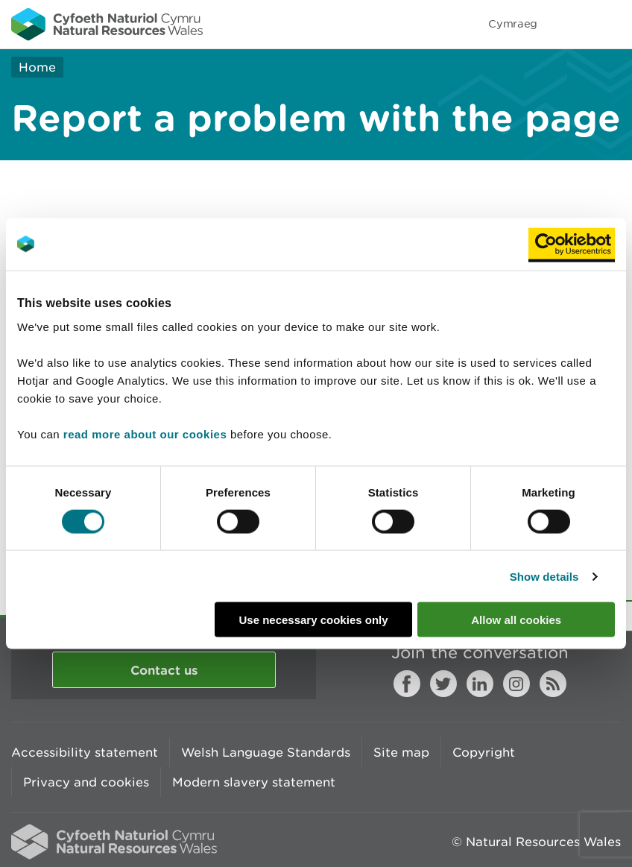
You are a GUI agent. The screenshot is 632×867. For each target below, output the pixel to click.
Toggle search (569, 24)
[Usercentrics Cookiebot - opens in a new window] (571, 244)
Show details (544, 576)
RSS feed (553, 683)
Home (37, 67)
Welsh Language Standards (265, 752)
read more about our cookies (145, 434)
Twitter (443, 683)
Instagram (516, 683)
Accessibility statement (84, 752)
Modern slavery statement (253, 782)
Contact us (163, 670)
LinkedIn (480, 683)
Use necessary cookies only (313, 620)
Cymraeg (512, 23)
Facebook (407, 683)
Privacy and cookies (86, 782)
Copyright (483, 752)
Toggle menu (611, 24)
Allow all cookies (516, 620)
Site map (401, 752)
